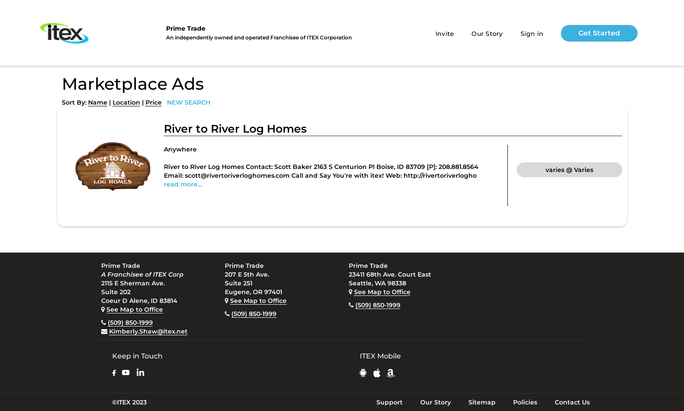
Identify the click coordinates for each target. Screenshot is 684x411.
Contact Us (572, 402)
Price (153, 102)
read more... (183, 184)
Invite (445, 34)
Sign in (532, 34)
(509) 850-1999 (130, 323)
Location (126, 102)
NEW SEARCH (188, 102)
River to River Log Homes (235, 128)
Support (389, 402)
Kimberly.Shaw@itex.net (148, 331)
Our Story (487, 34)
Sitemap (482, 402)
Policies (525, 402)
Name (97, 102)
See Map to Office (134, 309)
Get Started (599, 33)
